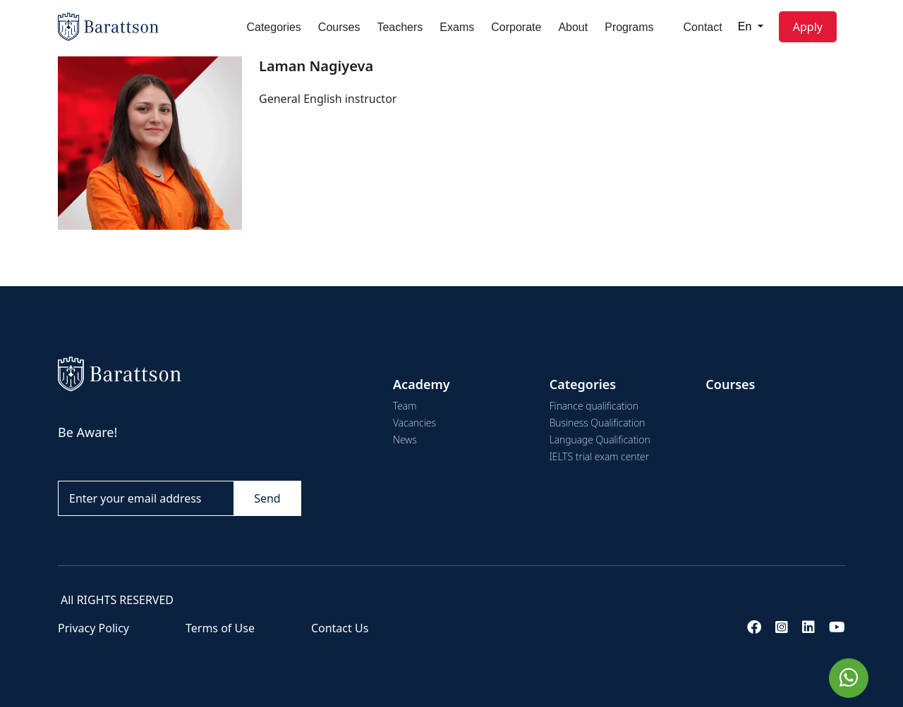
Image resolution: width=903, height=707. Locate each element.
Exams (457, 27)
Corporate (516, 27)
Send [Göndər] (267, 498)
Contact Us (339, 628)
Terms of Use (220, 628)
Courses (339, 27)
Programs (629, 27)
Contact (703, 27)
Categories (273, 27)
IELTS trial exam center (599, 456)
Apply (808, 27)
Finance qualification (594, 405)
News (405, 439)
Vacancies (414, 422)
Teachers (400, 27)
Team (404, 405)
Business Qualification (598, 422)
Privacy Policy (93, 628)
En (746, 26)
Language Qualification (600, 439)
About (573, 27)
